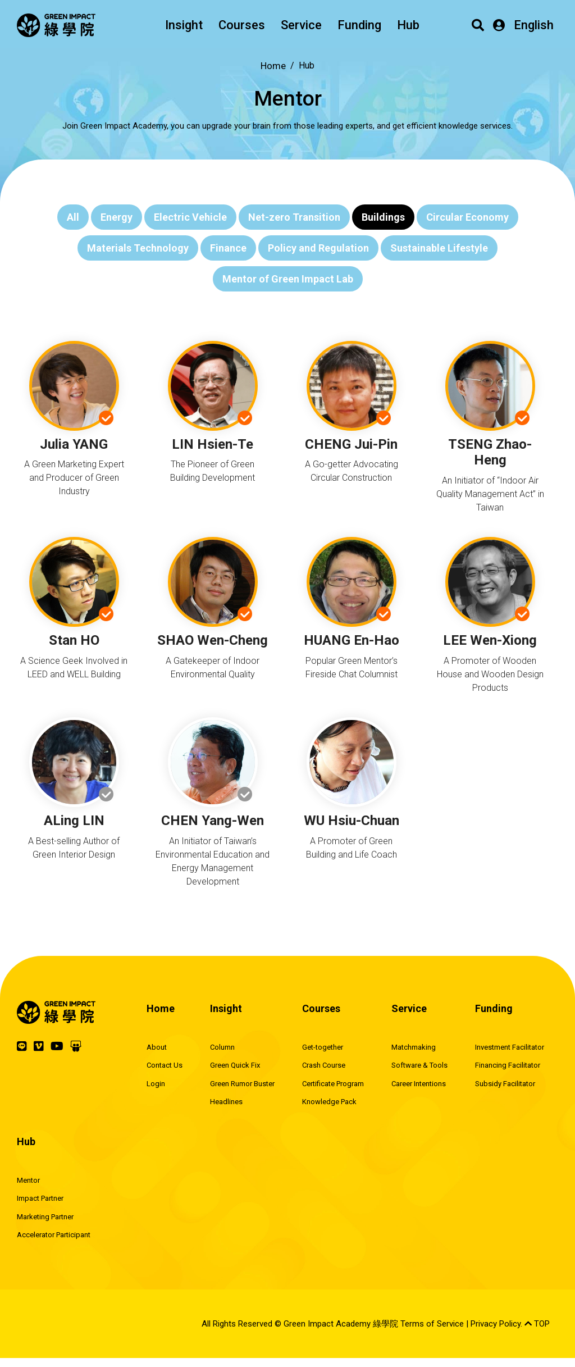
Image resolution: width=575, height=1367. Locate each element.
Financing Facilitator (507, 1065)
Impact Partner (40, 1198)
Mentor (28, 1180)
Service (301, 25)
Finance (228, 248)
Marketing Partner (45, 1217)
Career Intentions (418, 1083)
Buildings (383, 217)
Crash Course (323, 1065)
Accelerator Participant (53, 1235)
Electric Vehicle (190, 217)
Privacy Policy (496, 1324)
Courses (241, 25)
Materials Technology (138, 248)
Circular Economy (467, 217)
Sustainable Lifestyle (439, 248)
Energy (117, 217)
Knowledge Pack (329, 1101)
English (534, 25)
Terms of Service (432, 1324)
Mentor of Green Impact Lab (287, 279)
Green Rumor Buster (242, 1083)
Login (156, 1083)
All (73, 217)
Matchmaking (413, 1047)
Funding (359, 25)
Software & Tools (419, 1065)
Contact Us (164, 1065)
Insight (184, 25)
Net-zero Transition (294, 217)
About (157, 1047)
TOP (537, 1324)
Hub (408, 25)
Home (273, 65)
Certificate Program (333, 1083)
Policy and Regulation (318, 248)
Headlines (226, 1101)
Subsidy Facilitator (505, 1083)
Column (222, 1047)
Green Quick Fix (235, 1065)
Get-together (322, 1047)
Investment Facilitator (509, 1047)
